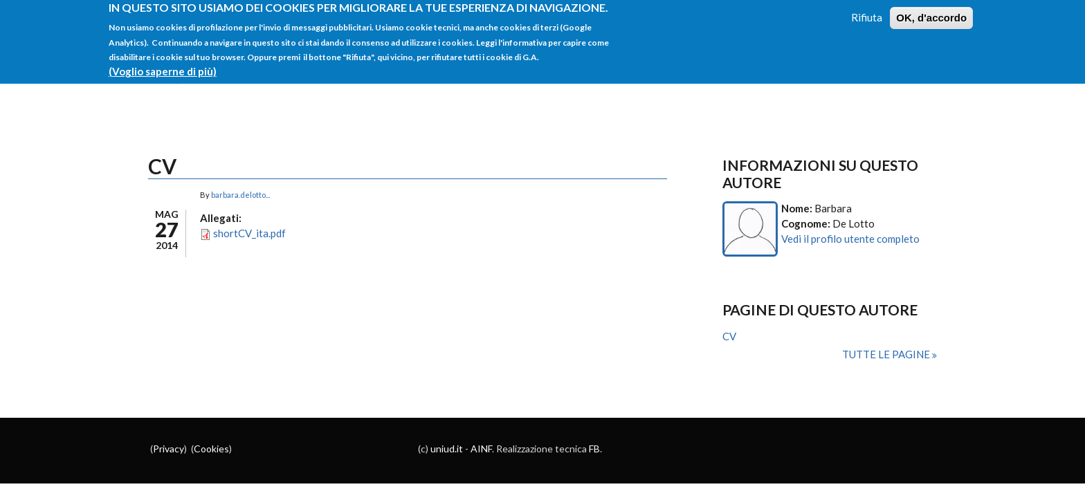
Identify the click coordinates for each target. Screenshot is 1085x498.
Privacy (168, 448)
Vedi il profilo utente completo (850, 238)
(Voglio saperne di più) (163, 65)
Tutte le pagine (887, 354)
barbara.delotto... (240, 194)
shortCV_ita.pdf (249, 233)
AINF (481, 448)
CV (729, 336)
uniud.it (446, 448)
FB (594, 448)
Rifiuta (866, 12)
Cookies (211, 448)
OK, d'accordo (931, 12)
